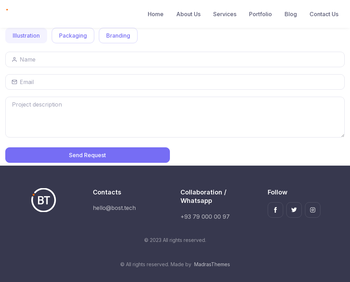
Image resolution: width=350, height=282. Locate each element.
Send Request (87, 155)
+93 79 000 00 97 (205, 216)
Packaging (73, 35)
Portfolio (260, 14)
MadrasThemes (212, 264)
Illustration (26, 35)
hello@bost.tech (114, 207)
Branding (118, 35)
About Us (188, 14)
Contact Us (324, 14)
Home (156, 14)
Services (224, 14)
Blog (291, 14)
